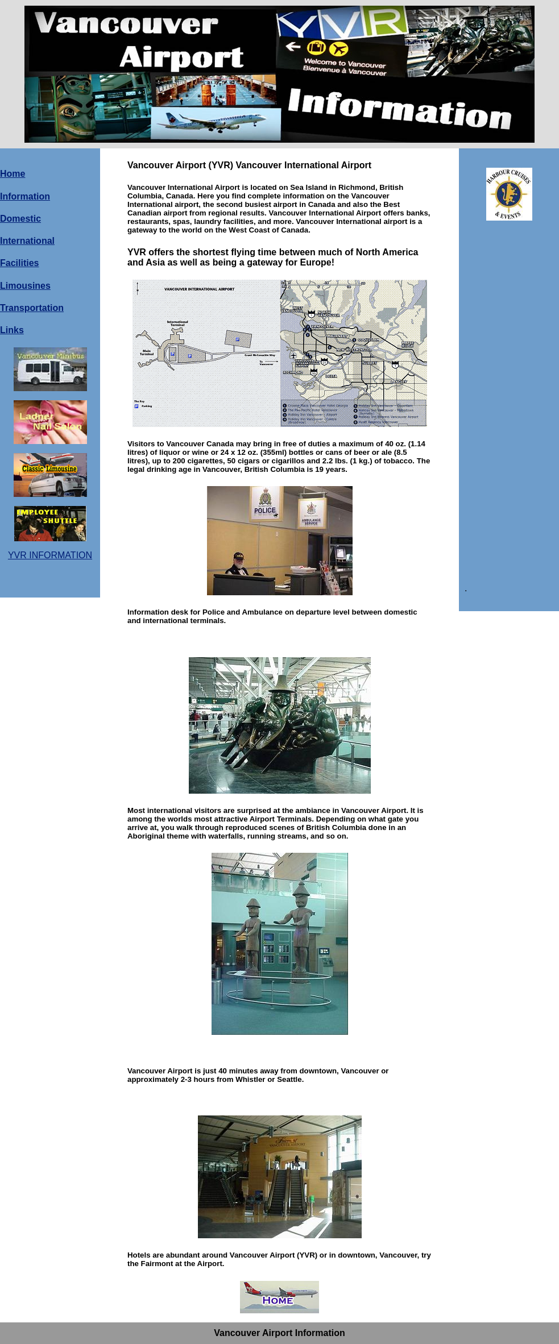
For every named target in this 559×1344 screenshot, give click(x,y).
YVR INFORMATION (50, 555)
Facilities (19, 263)
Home (12, 174)
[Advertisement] (508, 401)
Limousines (25, 286)
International (27, 241)
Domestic (20, 218)
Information (25, 196)
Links (12, 330)
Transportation (32, 308)
